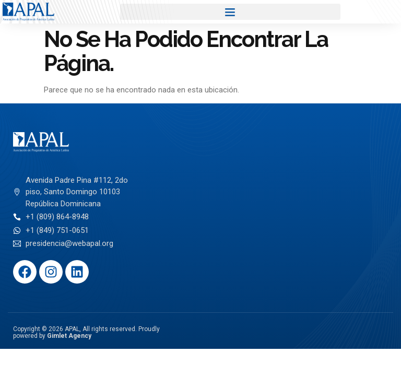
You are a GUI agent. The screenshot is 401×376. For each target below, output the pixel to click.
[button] (230, 12)
